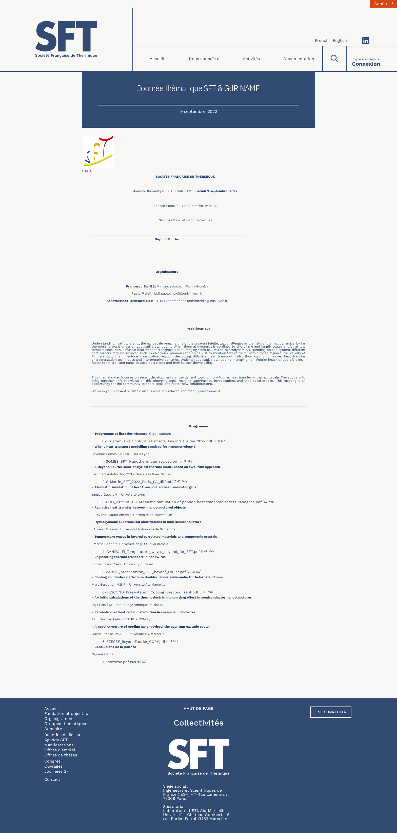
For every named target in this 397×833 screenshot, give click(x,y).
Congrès (52, 761)
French (322, 40)
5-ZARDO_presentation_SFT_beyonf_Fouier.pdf (144, 572)
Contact (52, 779)
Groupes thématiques (65, 723)
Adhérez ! (383, 4)
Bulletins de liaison (63, 734)
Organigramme (58, 718)
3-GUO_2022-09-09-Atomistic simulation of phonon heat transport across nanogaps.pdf (182, 502)
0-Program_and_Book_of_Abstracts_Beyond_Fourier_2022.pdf (157, 441)
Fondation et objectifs (66, 713)
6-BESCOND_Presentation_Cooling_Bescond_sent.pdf (150, 592)
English (340, 40)
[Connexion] (366, 58)
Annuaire (53, 728)
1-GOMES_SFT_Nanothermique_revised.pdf (140, 461)
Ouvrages (53, 766)
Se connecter (332, 712)
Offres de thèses (60, 755)
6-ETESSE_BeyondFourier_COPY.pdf (133, 642)
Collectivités (199, 723)
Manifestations (58, 745)
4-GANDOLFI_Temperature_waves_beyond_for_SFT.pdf (151, 552)
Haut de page (198, 709)
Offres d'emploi (59, 750)
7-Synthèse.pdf (115, 662)
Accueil (157, 58)
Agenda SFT (56, 739)
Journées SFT (57, 771)
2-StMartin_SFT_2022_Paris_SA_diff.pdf (137, 482)
